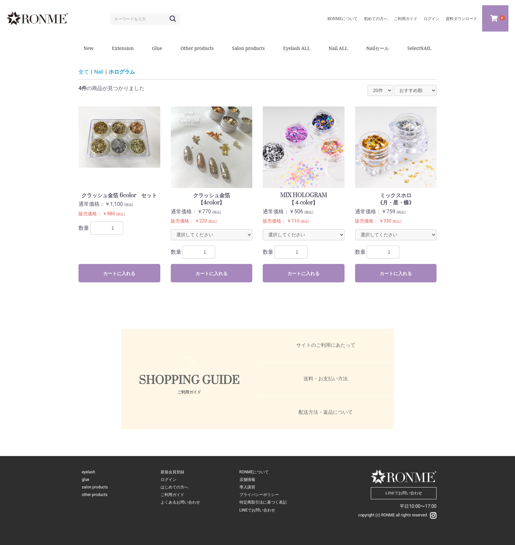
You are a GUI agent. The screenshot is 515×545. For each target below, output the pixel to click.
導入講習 (247, 487)
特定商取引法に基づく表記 (263, 502)
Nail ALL (338, 48)
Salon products (248, 48)
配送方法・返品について (326, 412)
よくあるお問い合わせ (180, 502)
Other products (197, 48)
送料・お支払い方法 (325, 379)
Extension (123, 48)
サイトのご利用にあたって (325, 345)
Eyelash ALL (296, 48)
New (89, 48)
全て (83, 72)
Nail (98, 72)
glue (85, 479)
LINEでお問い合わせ (257, 510)
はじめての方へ (174, 487)
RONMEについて (254, 472)
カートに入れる (119, 273)
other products (94, 494)
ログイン (168, 479)
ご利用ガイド (172, 494)
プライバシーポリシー (259, 494)
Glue (157, 48)
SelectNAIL (419, 48)
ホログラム (122, 72)
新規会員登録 (172, 472)
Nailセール (377, 48)
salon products (95, 487)
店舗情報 (247, 479)
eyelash (88, 472)
